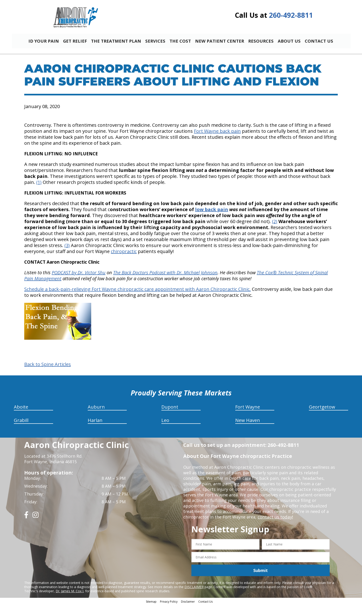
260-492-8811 (291, 15)
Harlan (95, 422)
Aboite (21, 409)
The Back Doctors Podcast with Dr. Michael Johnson (165, 274)
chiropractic (124, 253)
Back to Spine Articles (47, 366)
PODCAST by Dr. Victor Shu (79, 274)
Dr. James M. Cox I (69, 593)
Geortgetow (322, 409)
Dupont (169, 409)
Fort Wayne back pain (217, 133)
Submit (260, 572)
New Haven (247, 422)
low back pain (211, 211)
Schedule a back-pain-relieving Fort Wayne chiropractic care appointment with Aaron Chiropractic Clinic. (137, 291)
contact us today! (275, 519)
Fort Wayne (247, 409)
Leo (165, 422)
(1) (39, 184)
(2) (274, 223)
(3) (67, 247)
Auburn (96, 409)
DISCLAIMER (194, 589)
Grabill (21, 422)
